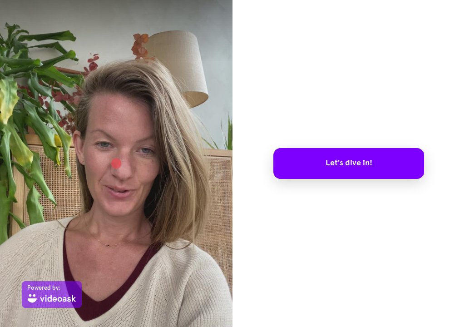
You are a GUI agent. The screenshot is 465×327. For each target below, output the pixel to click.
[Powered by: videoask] (52, 294)
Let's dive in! (349, 163)
